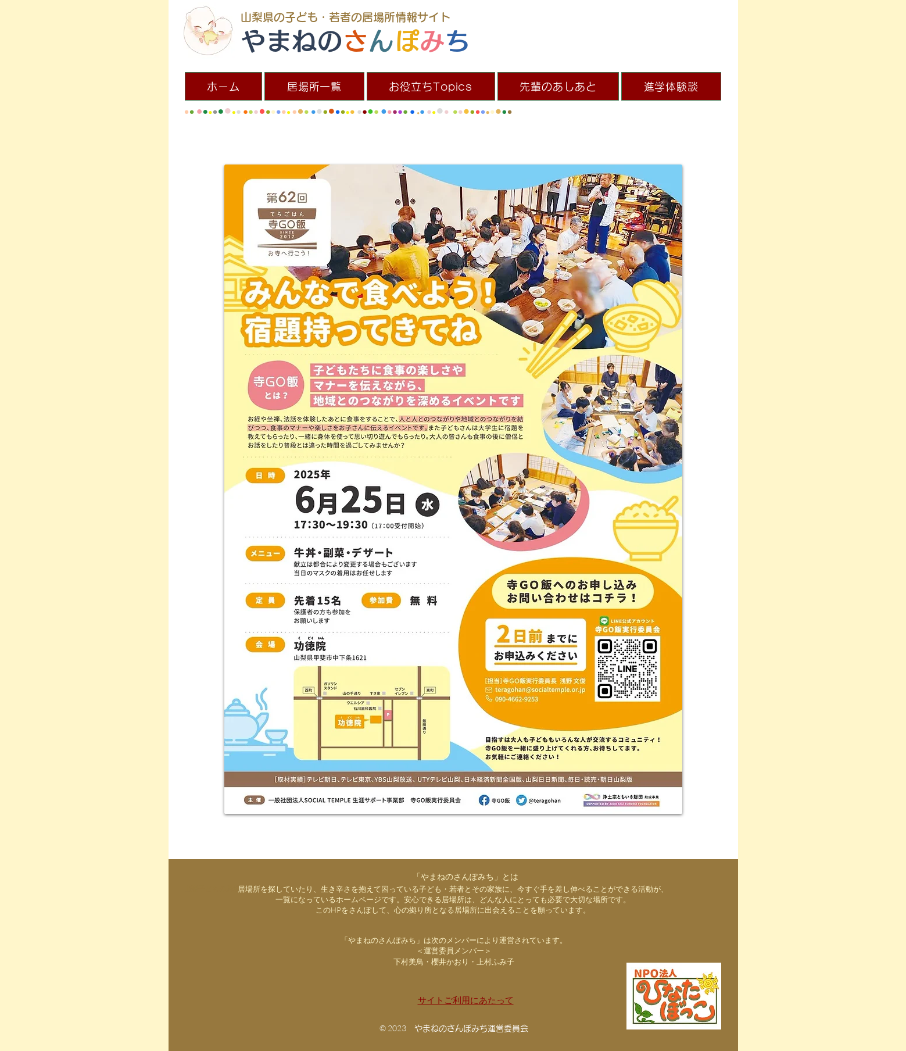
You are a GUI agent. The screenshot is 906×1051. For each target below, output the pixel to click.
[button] (314, 86)
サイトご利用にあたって (466, 1000)
